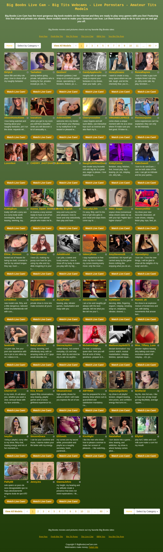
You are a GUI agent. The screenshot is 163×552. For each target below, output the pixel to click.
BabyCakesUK (38, 345)
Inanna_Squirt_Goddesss (44, 208)
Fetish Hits (93, 547)
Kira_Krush (36, 390)
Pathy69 (8, 482)
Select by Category (28, 45)
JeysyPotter (63, 299)
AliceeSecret (89, 299)
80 (150, 45)
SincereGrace (37, 436)
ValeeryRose (89, 254)
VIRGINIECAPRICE (119, 117)
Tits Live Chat (87, 36)
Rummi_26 (141, 299)
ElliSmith (61, 436)
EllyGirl (139, 436)
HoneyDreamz (116, 72)
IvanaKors (36, 117)
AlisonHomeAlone (14, 117)
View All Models (62, 45)
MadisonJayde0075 (119, 345)
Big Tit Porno (72, 36)
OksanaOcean (64, 390)
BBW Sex (101, 36)
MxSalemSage (90, 345)
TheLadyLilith (90, 208)
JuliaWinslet (63, 254)
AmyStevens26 (117, 254)
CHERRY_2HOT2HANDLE (44, 163)
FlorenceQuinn (143, 117)
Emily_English (64, 208)
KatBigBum (10, 208)
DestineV (61, 72)
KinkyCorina (115, 163)
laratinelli (9, 345)
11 (137, 45)
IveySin (8, 436)
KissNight (88, 436)
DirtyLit (8, 72)
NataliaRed (115, 436)
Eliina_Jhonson (12, 254)
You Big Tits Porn (116, 36)
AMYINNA (88, 390)
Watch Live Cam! (16, 91)
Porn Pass (43, 36)
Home (9, 45)
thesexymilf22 (142, 208)
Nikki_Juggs (115, 208)
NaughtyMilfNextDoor (94, 163)
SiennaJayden (64, 345)
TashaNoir (35, 72)
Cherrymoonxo (38, 254)
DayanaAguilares (118, 390)
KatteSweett (141, 163)
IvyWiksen (114, 299)
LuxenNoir (10, 163)
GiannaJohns (64, 482)
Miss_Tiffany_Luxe (145, 345)
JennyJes (35, 482)
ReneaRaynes (142, 72)
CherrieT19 (10, 390)
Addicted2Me (64, 117)
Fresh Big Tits (57, 36)
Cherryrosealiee (91, 117)
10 (130, 45)
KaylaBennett (37, 299)
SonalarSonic (64, 163)
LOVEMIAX (10, 299)
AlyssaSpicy (142, 254)
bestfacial (140, 390)
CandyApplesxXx (92, 72)
